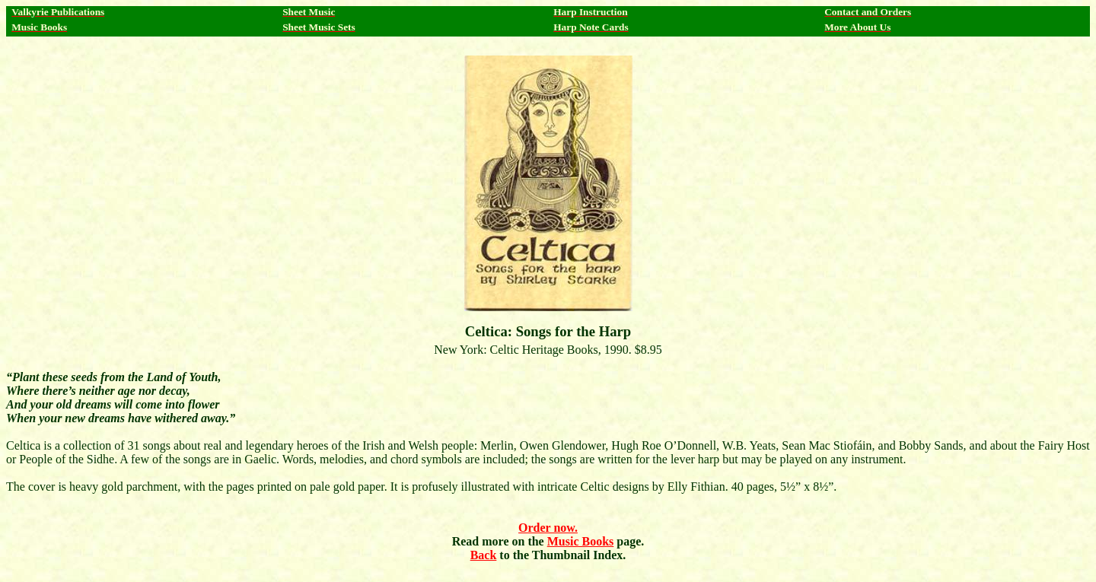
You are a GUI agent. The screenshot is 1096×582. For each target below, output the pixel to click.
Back (483, 555)
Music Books (580, 541)
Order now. (548, 527)
